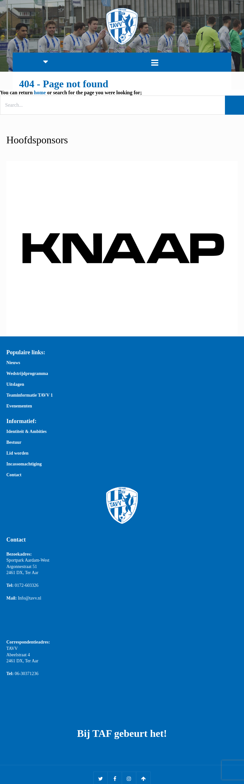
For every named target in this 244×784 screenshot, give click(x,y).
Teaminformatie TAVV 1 (29, 395)
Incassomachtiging (24, 464)
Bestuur (13, 443)
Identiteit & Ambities (26, 432)
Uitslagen (15, 385)
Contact (13, 475)
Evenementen (19, 406)
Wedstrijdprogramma (27, 374)
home (40, 92)
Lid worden (17, 453)
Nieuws (13, 363)
